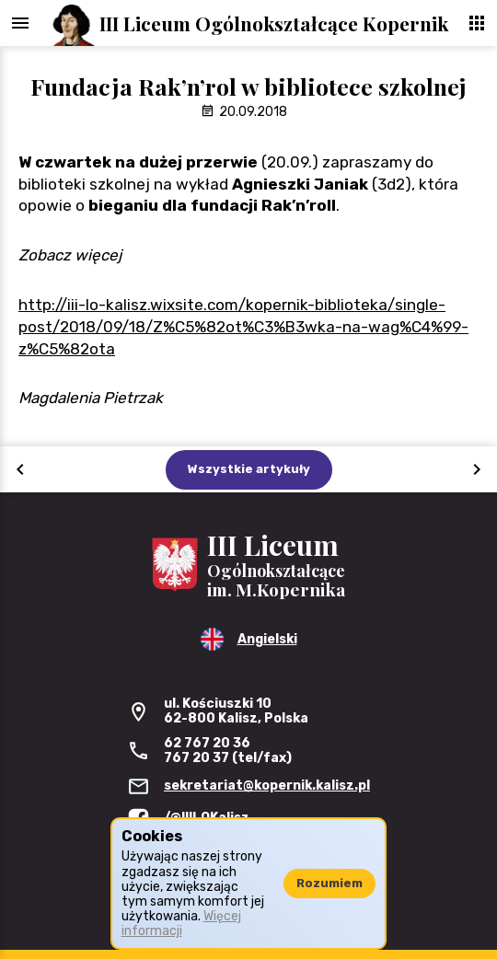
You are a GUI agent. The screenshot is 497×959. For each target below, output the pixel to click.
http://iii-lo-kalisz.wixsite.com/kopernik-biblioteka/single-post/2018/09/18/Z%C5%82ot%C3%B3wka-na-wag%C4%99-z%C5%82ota (243, 326)
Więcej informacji (181, 923)
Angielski (267, 639)
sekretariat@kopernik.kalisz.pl (267, 785)
